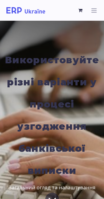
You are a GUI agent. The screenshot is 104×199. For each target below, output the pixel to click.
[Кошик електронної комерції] (80, 10)
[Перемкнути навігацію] (94, 10)
